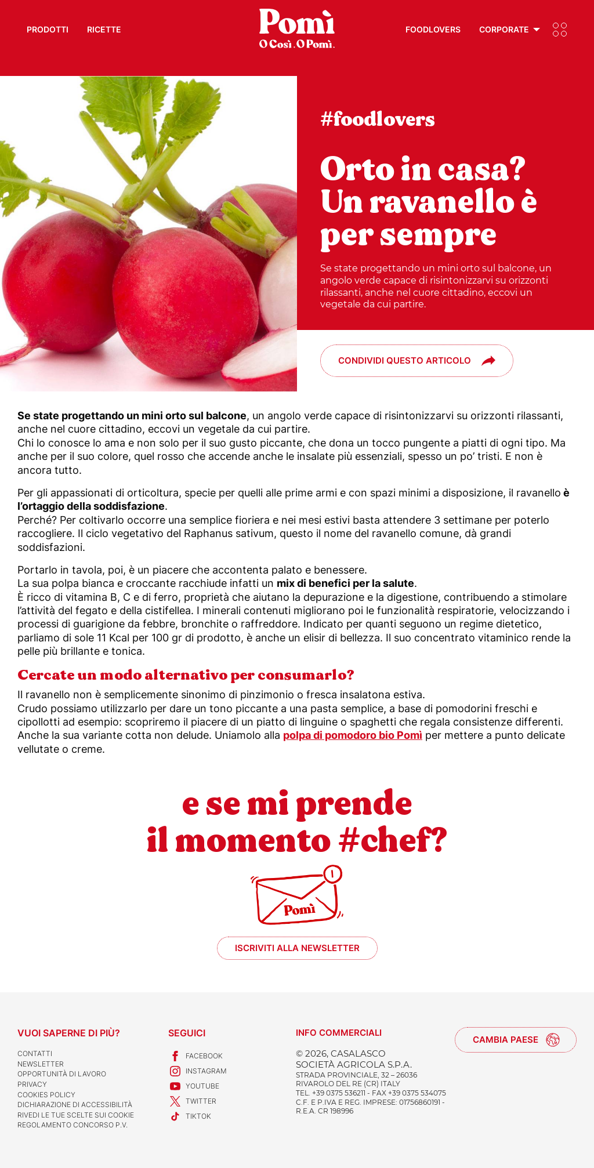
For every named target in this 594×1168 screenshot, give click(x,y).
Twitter (192, 1101)
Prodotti (47, 29)
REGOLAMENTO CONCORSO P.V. (72, 1124)
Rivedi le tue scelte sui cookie (75, 1115)
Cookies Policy (46, 1094)
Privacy (32, 1084)
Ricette (104, 29)
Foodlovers (433, 29)
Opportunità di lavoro (61, 1073)
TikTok (189, 1116)
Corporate (504, 29)
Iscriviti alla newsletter (297, 947)
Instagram (197, 1071)
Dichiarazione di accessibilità (74, 1104)
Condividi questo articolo (404, 360)
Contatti (34, 1053)
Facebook (195, 1056)
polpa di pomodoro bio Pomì (352, 735)
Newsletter (40, 1064)
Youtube (193, 1086)
